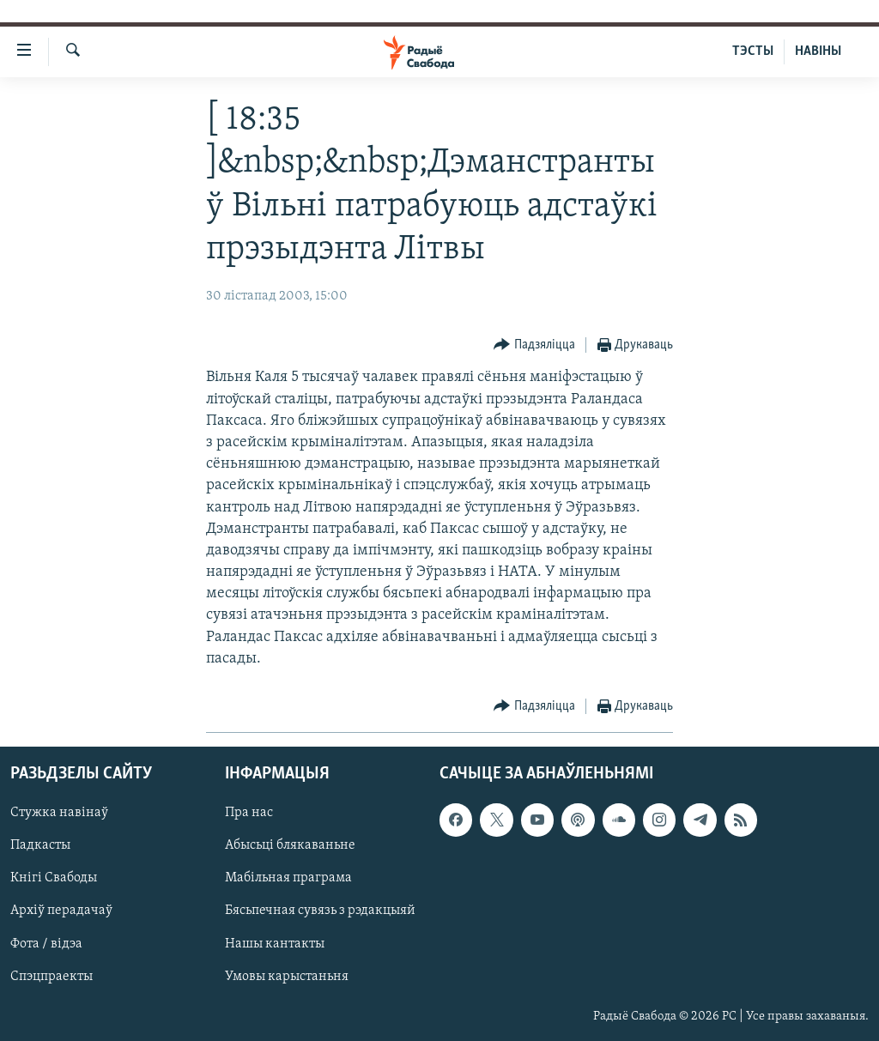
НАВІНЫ (818, 51)
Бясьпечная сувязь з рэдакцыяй (320, 911)
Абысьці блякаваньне (290, 846)
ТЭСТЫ (752, 51)
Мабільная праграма (288, 879)
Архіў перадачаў (61, 911)
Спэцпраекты (51, 977)
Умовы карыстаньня (287, 977)
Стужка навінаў (59, 813)
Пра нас (249, 813)
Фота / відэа (46, 944)
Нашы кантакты (274, 944)
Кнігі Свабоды (53, 879)
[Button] (534, 345)
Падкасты (40, 846)
